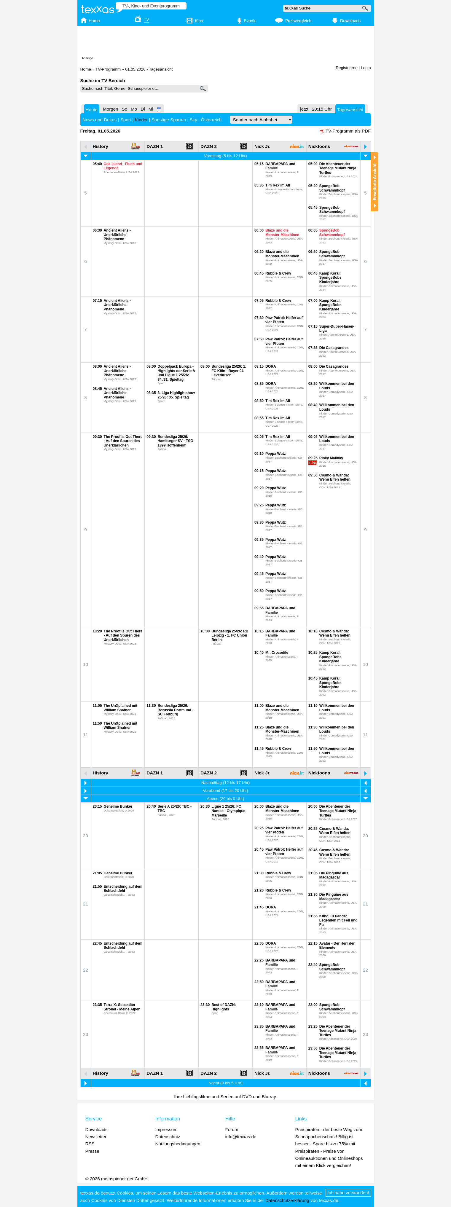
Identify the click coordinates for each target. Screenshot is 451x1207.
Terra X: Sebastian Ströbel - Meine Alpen (122, 1007)
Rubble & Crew (278, 273)
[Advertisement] (225, 42)
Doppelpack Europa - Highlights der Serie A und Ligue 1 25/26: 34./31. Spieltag (176, 373)
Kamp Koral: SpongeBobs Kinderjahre (330, 277)
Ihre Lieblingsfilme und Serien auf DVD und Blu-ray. (225, 1096)
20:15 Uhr (322, 108)
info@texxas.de (240, 1136)
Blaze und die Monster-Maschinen (282, 232)
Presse (92, 1151)
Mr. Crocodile (276, 652)
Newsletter (96, 1136)
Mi (151, 108)
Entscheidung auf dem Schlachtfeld (123, 888)
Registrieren (347, 68)
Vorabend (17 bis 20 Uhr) (225, 790)
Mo (134, 108)
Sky (193, 119)
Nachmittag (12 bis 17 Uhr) (225, 782)
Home (85, 69)
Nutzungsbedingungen (177, 1143)
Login (366, 68)
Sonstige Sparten (169, 119)
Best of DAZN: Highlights (223, 1007)
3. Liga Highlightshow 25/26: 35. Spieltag (176, 395)
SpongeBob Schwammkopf (332, 188)
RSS (90, 1143)
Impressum (166, 1129)
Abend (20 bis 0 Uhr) (225, 798)
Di (143, 108)
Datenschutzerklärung (287, 1200)
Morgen (110, 108)
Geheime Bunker (118, 806)
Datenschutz (167, 1136)
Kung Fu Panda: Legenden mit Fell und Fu (338, 920)
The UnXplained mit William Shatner (120, 708)
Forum (231, 1129)
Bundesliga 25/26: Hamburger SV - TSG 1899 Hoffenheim (175, 441)
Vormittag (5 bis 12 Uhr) (225, 156)
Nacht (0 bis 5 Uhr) (225, 1083)
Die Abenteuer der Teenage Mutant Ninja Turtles (337, 168)
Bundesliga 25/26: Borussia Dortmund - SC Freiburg (175, 710)
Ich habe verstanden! (348, 1192)
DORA (270, 366)
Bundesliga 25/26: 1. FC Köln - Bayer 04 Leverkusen (228, 370)
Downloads (96, 1129)
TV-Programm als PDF (348, 130)
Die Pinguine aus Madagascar (333, 875)
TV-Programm (108, 69)
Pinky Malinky (331, 458)
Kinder (141, 119)
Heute (92, 109)
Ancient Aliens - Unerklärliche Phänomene (117, 234)
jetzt (304, 108)
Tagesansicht (350, 109)
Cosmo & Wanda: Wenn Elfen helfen (334, 477)
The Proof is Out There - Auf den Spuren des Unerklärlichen (123, 441)
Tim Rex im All (277, 185)
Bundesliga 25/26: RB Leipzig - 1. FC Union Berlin (229, 635)
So (125, 108)
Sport (125, 119)
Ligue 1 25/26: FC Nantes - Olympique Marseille (228, 810)
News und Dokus (100, 119)
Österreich (211, 119)
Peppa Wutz (275, 454)
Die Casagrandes (334, 348)
